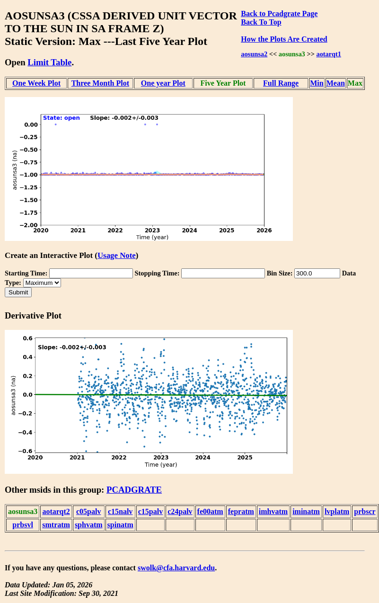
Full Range (281, 83)
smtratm (56, 525)
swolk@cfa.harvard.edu (176, 568)
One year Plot (163, 83)
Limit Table (49, 62)
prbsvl (22, 525)
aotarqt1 (328, 54)
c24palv (179, 511)
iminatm (306, 511)
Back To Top (261, 22)
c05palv (88, 511)
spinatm (120, 525)
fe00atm (210, 511)
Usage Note (116, 255)
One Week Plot (36, 83)
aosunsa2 (254, 54)
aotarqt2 (56, 511)
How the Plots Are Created (284, 39)
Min (316, 83)
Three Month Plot (100, 83)
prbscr (364, 511)
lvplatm (337, 511)
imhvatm (273, 511)
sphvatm (89, 525)
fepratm (241, 511)
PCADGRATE (134, 490)
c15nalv (120, 511)
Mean (335, 83)
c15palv (150, 511)
